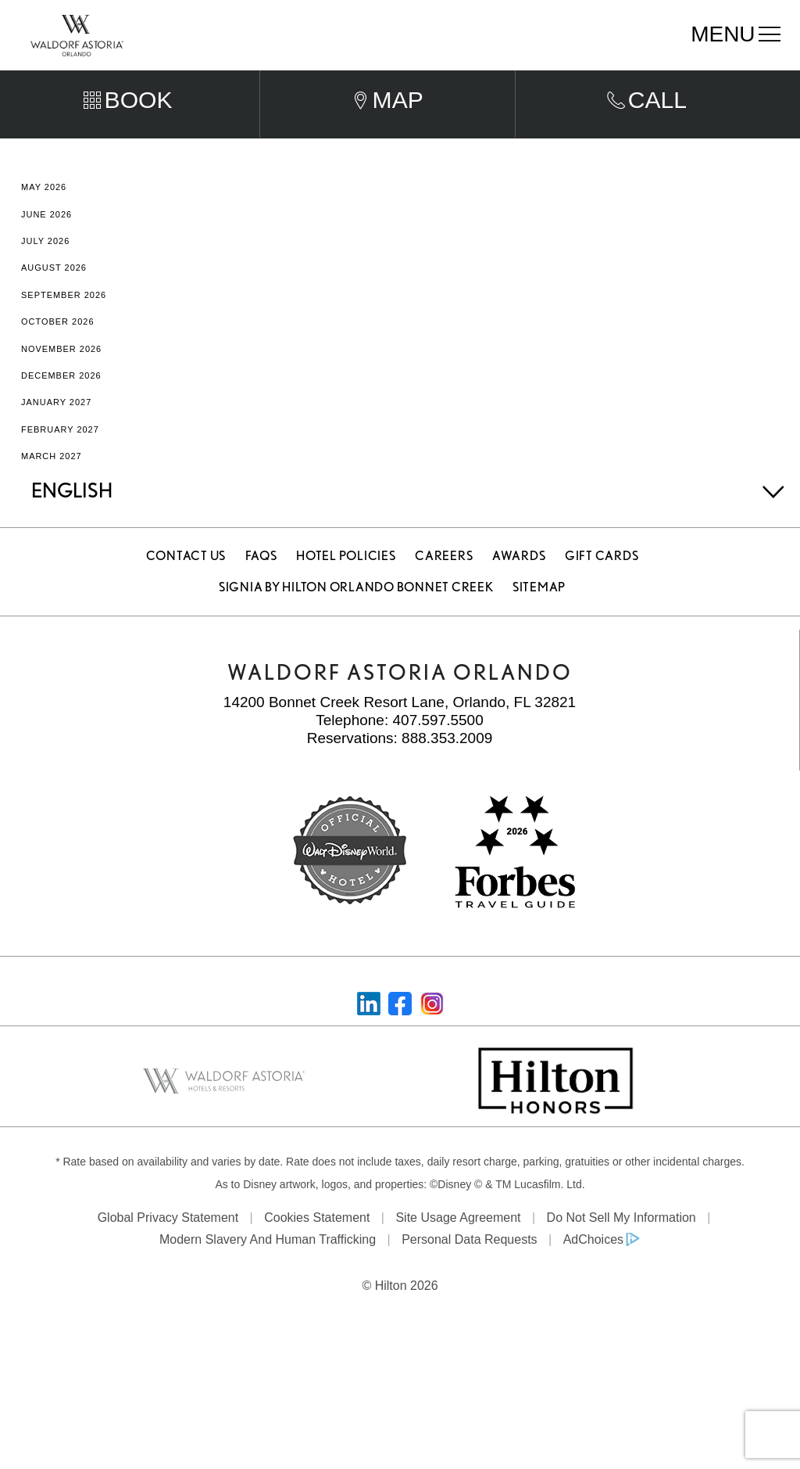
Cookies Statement (317, 1248)
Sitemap (539, 617)
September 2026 (63, 325)
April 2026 (48, 191)
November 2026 (61, 378)
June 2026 (46, 245)
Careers (444, 586)
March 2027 (51, 486)
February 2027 (60, 459)
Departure (437, 77)
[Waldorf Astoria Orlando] (77, 34)
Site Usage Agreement (457, 1248)
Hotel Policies (346, 586)
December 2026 (61, 406)
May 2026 (43, 217)
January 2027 (56, 432)
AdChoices (593, 1270)
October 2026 (58, 352)
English (71, 520)
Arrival (286, 77)
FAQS (261, 586)
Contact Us (186, 586)
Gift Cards (602, 586)
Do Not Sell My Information (621, 1248)
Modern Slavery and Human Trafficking (267, 1270)
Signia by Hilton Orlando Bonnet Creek (356, 617)
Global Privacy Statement (168, 1248)
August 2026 (54, 298)
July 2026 (45, 271)
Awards (519, 586)
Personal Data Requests (469, 1270)
